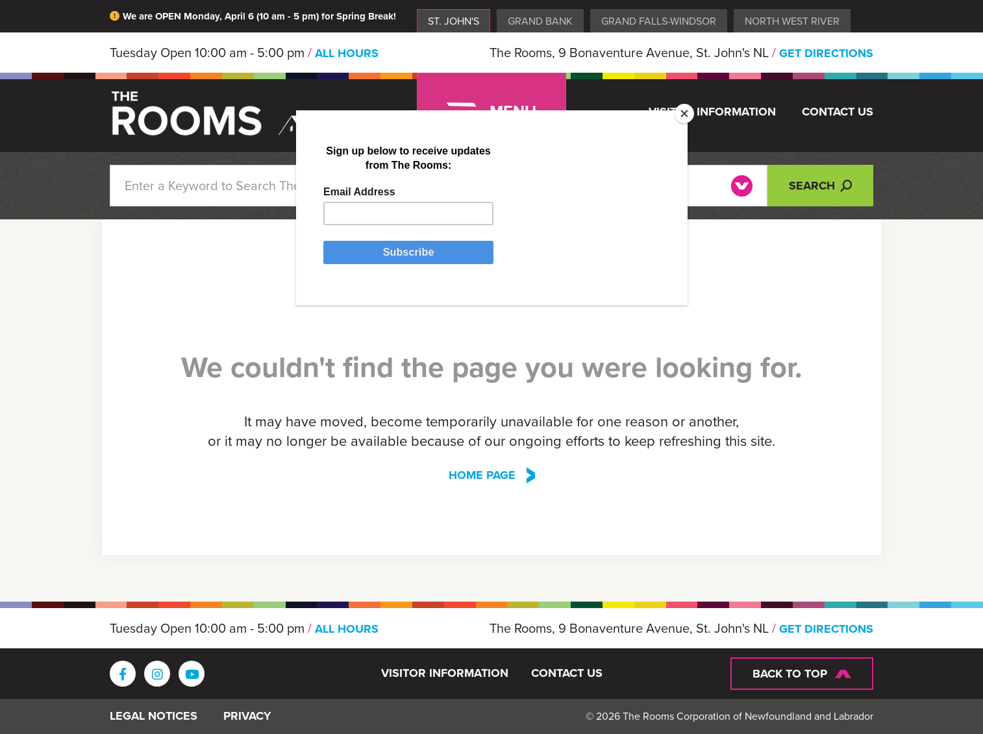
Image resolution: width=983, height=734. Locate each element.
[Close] (684, 113)
